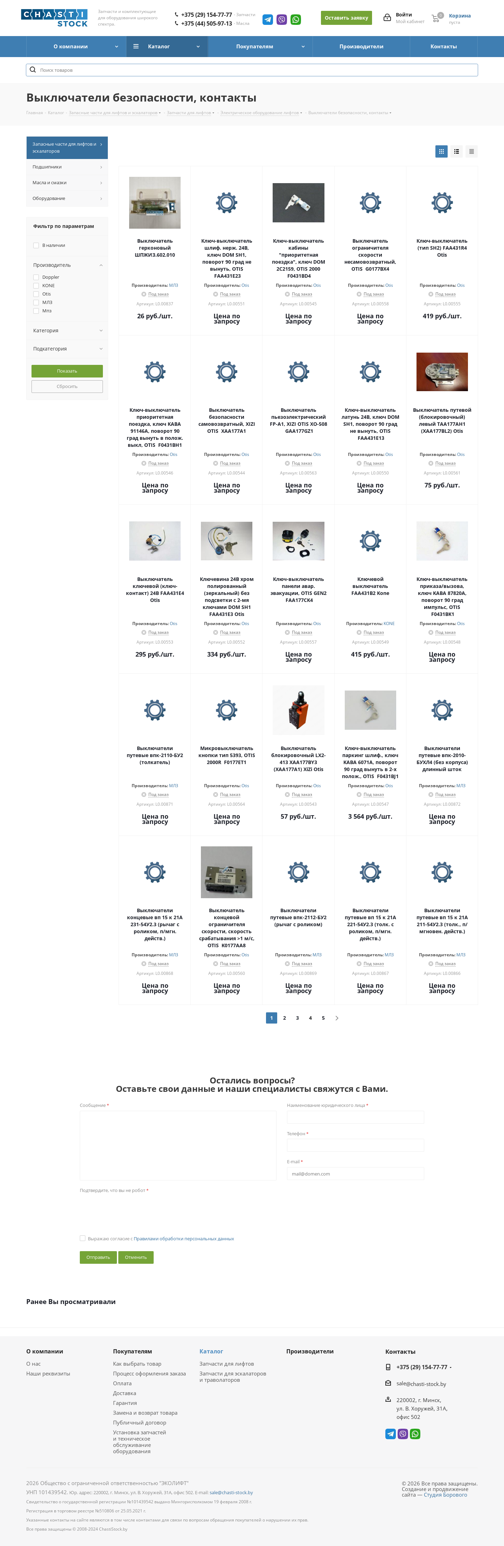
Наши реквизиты (48, 1373)
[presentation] (133, 1209)
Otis (245, 285)
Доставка (124, 1392)
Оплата (122, 1383)
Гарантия (125, 1402)
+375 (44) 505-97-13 (206, 23)
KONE (389, 623)
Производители (310, 1351)
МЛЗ (173, 285)
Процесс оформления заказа (149, 1373)
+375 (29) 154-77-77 (206, 15)
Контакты (400, 1351)
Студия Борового (445, 1494)
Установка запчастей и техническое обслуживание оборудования (139, 1442)
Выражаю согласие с (161, 1238)
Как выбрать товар (137, 1363)
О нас (33, 1363)
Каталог (211, 1351)
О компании (44, 1351)
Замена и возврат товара (145, 1412)
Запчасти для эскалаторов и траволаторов (233, 1376)
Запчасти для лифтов (227, 1363)
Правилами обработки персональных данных (184, 1238)
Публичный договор (139, 1422)
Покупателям (132, 1351)
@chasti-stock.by (426, 1383)
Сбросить (67, 386)
